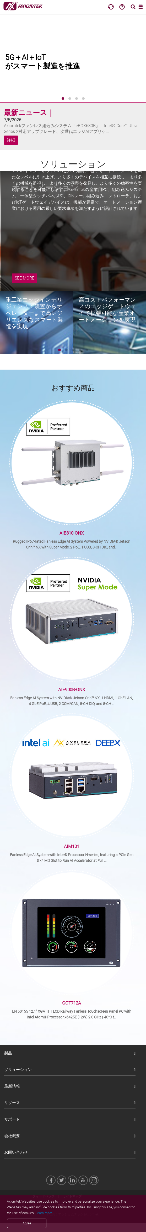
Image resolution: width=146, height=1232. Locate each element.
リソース (12, 1102)
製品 (8, 1053)
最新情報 (12, 1086)
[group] (73, 57)
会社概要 (12, 1135)
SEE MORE (24, 278)
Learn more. (44, 1213)
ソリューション (18, 1069)
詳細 (11, 140)
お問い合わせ (16, 1152)
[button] (63, 98)
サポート (12, 1119)
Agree (27, 1223)
